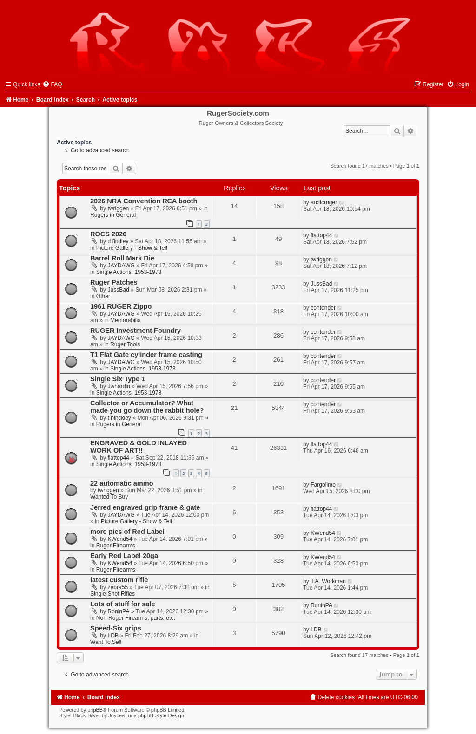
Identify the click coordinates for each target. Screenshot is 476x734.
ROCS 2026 (108, 234)
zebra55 (118, 587)
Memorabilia (125, 320)
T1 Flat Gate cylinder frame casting (146, 354)
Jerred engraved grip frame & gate (145, 507)
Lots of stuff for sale (122, 604)
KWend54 (120, 539)
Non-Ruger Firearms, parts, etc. (135, 618)
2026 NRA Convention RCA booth (143, 201)
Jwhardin (119, 386)
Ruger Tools (125, 344)
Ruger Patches (114, 282)
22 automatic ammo (121, 483)
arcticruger (324, 202)
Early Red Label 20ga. (125, 555)
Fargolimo (323, 484)
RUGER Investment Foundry (135, 330)
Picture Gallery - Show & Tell (131, 248)
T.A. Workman (328, 581)
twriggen (118, 208)
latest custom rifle (119, 580)
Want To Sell (105, 642)
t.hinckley (119, 418)
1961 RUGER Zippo (121, 306)
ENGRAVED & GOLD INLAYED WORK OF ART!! (138, 446)
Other (103, 296)
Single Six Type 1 (117, 379)
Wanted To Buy (109, 497)
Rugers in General (113, 215)
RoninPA (119, 611)
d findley (118, 241)
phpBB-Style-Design (161, 715)
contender (323, 308)
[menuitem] (52, 84)
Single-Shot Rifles (112, 594)
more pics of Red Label (127, 531)
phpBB (95, 710)
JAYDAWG (121, 265)
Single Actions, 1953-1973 (129, 272)
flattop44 (321, 235)
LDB (113, 635)
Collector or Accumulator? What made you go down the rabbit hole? (147, 406)
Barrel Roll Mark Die (122, 258)
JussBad (118, 289)
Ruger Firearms (115, 545)
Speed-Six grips (115, 628)
